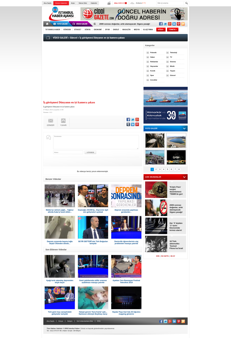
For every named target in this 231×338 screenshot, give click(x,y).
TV (171, 57)
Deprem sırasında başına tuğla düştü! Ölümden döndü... (59, 242)
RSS (99, 321)
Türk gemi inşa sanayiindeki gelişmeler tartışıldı (59, 313)
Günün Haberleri (61, 3)
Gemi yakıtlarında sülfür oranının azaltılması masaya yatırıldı (93, 281)
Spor (152, 75)
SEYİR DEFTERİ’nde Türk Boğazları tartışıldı (93, 242)
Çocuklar (153, 80)
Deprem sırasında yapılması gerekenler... (126, 211)
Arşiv (73, 3)
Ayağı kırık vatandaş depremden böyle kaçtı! (59, 281)
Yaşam (172, 71)
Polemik (153, 52)
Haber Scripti (67, 331)
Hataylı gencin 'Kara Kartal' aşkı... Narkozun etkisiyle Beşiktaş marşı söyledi (93, 313)
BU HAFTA (165, 256)
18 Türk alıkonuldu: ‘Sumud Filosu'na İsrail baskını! (176, 245)
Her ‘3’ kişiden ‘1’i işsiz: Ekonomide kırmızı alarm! (176, 226)
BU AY (173, 256)
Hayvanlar (154, 66)
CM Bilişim (77, 331)
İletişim (69, 321)
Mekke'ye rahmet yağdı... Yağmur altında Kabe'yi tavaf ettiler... (60, 211)
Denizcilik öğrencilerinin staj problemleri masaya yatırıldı (126, 242)
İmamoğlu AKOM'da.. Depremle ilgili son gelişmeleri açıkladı (93, 211)
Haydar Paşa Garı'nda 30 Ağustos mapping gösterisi (126, 313)
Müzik (172, 66)
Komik (152, 71)
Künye (60, 321)
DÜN (157, 256)
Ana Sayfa (47, 3)
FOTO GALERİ (151, 128)
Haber (152, 57)
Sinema (173, 62)
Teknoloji (173, 52)
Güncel (172, 75)
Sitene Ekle (83, 3)
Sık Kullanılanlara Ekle (85, 321)
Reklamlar (154, 62)
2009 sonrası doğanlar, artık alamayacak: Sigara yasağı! (124, 24)
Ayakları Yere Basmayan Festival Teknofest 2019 (126, 281)
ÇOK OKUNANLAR (153, 177)
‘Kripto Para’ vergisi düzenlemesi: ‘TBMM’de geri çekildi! (176, 190)
